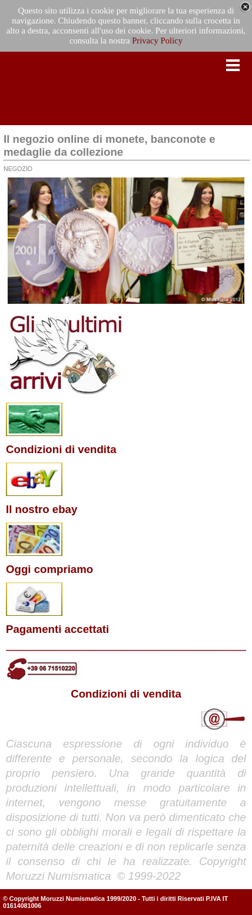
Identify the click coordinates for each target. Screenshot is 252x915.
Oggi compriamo (49, 569)
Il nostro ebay (41, 509)
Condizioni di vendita (61, 449)
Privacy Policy (157, 40)
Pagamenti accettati (57, 629)
